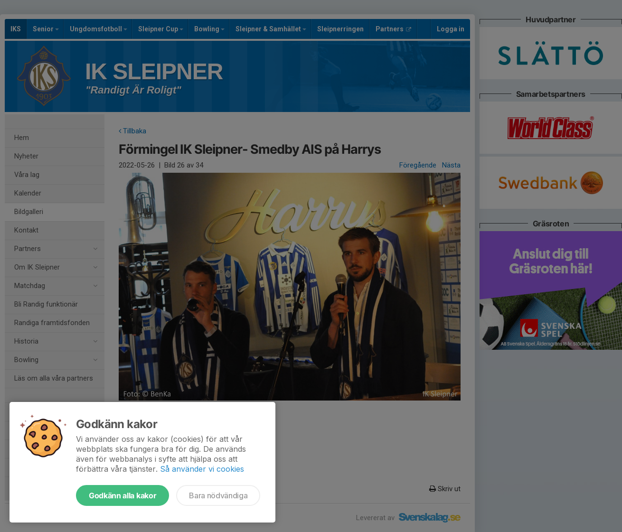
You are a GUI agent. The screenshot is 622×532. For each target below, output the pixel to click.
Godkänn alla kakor (122, 495)
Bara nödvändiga (218, 495)
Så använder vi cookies (202, 469)
